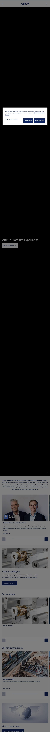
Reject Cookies (28, 120)
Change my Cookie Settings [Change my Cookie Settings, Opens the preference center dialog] (11, 119)
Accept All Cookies (39, 120)
